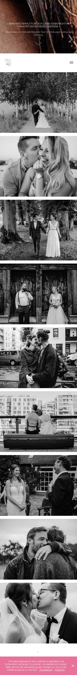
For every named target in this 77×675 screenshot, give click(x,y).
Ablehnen (60, 670)
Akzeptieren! (46, 670)
